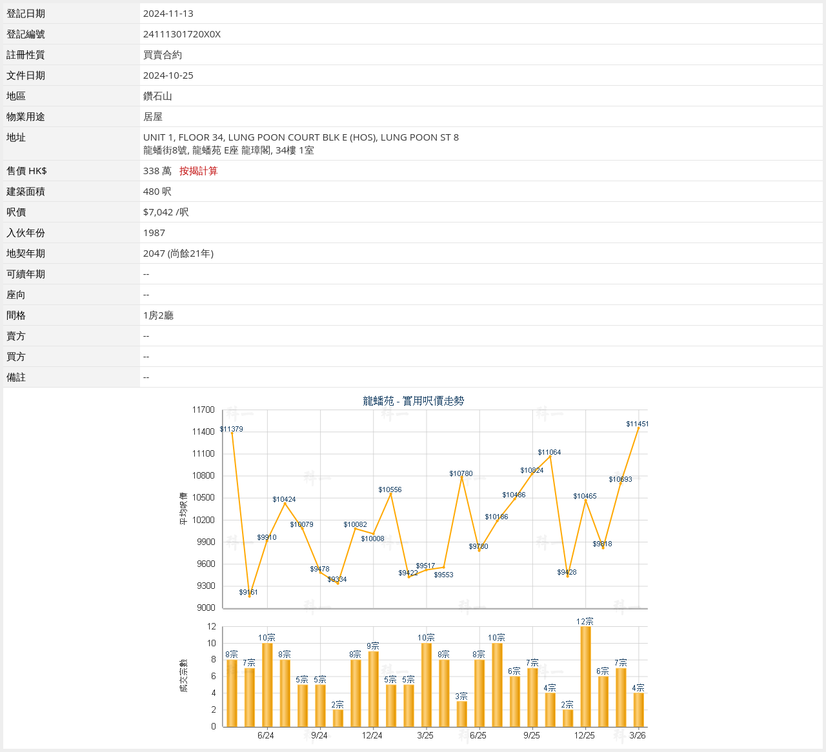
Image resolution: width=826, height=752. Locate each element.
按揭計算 (198, 170)
